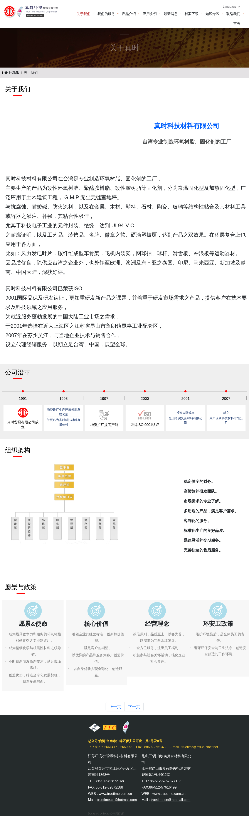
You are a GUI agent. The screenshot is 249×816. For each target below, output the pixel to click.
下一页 (134, 707)
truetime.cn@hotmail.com (117, 800)
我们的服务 (106, 14)
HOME (12, 72)
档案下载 (192, 14)
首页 (236, 23)
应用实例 (150, 14)
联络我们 (233, 14)
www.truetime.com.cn (115, 794)
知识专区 (212, 14)
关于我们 (84, 14)
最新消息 (171, 14)
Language (231, 6)
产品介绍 (129, 14)
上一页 (115, 707)
